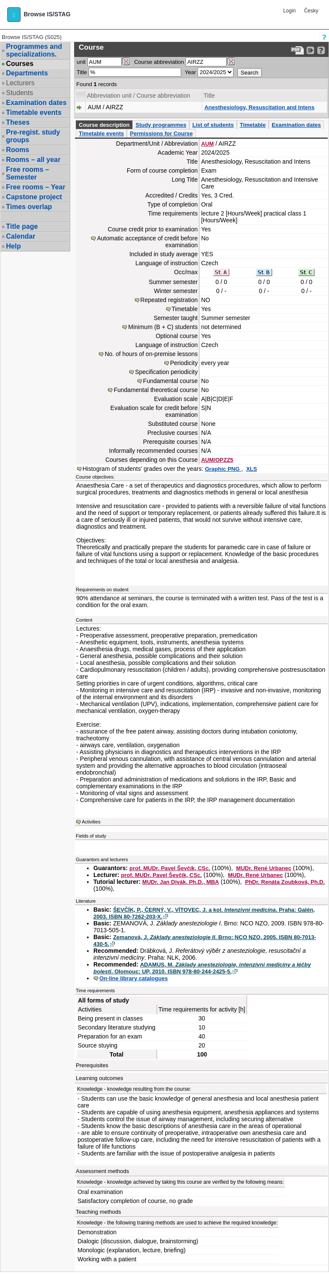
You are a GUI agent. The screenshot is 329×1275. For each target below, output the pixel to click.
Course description (104, 125)
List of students (213, 125)
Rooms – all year (33, 159)
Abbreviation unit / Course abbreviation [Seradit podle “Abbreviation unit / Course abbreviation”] (138, 95)
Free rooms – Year (35, 187)
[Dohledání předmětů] (231, 61)
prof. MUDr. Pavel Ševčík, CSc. (169, 868)
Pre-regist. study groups (33, 136)
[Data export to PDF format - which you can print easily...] (297, 50)
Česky (311, 11)
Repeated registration (169, 299)
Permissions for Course (161, 133)
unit (81, 62)
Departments (27, 73)
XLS (251, 469)
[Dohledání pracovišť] (126, 61)
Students (19, 92)
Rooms (17, 149)
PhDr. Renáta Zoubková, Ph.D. (285, 882)
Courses (19, 64)
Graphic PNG (223, 469)
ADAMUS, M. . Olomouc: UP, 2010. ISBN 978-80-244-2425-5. (202, 968)
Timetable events (34, 112)
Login (289, 11)
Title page (22, 226)
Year (190, 72)
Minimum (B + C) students (162, 326)
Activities (91, 821)
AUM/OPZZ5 (217, 460)
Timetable (253, 125)
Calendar (20, 236)
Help (13, 246)
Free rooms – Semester (27, 173)
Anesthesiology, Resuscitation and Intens (259, 107)
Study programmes (160, 125)
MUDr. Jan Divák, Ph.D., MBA (180, 882)
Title (82, 72)
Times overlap (29, 206)
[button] (14, 14)
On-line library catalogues (133, 978)
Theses (18, 122)
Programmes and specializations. (34, 50)
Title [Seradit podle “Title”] (209, 95)
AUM (207, 144)
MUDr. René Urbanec (263, 868)
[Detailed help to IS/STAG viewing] (321, 50)
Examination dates (36, 102)
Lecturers (20, 83)
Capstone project (34, 197)
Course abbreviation (159, 62)
